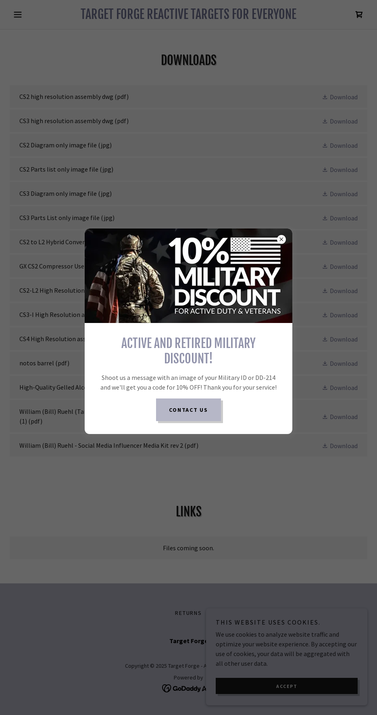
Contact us (188, 409)
